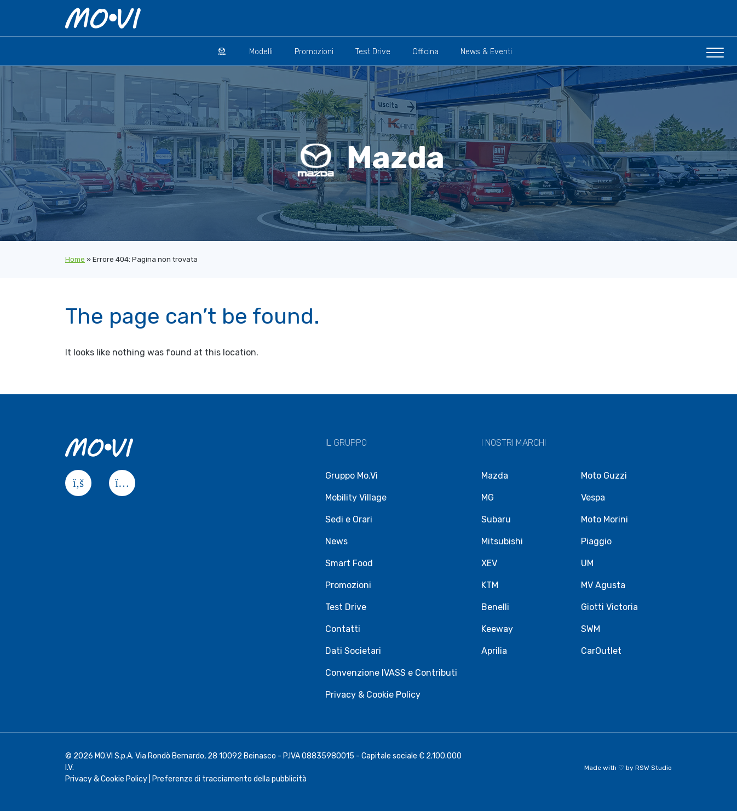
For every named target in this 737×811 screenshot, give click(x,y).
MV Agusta (603, 585)
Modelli (261, 51)
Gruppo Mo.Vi (351, 475)
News (336, 541)
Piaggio (596, 541)
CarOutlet (601, 651)
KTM (489, 585)
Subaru (496, 519)
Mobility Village (356, 497)
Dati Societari (353, 651)
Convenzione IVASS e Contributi (391, 673)
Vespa (593, 497)
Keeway (497, 629)
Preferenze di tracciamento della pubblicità (229, 779)
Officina (425, 51)
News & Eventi (486, 51)
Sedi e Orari (348, 519)
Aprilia (494, 651)
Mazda (494, 475)
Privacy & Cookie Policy (373, 694)
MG (487, 497)
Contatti (342, 629)
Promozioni (314, 51)
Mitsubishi (502, 541)
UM (587, 563)
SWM (590, 629)
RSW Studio (653, 768)
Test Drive (372, 51)
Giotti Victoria (609, 607)
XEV (489, 563)
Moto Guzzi (604, 475)
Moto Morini (604, 519)
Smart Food (349, 563)
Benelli (495, 607)
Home (75, 259)
